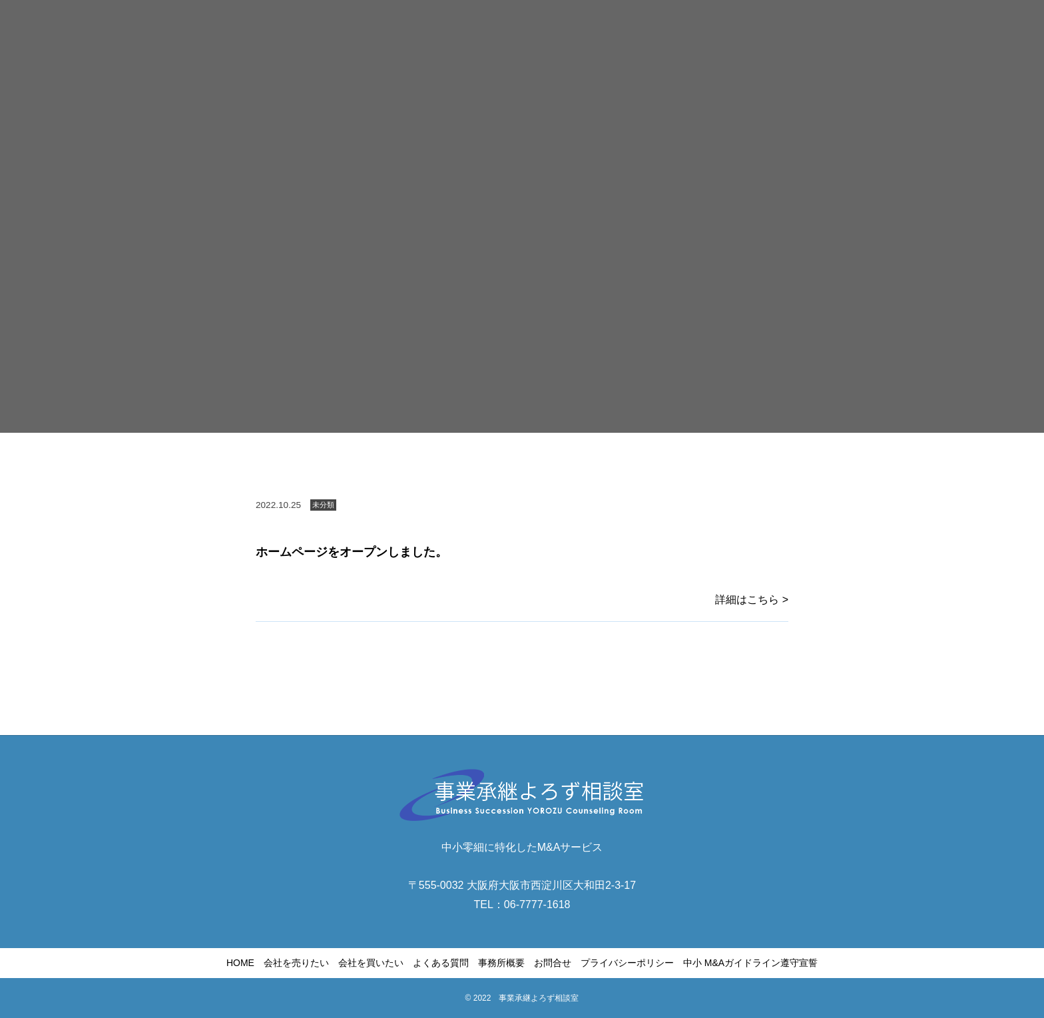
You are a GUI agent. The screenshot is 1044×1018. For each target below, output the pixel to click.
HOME (240, 962)
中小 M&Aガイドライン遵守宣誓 (750, 962)
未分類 (323, 505)
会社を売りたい (296, 962)
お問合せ (552, 962)
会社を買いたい (370, 962)
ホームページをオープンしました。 (351, 552)
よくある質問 (441, 962)
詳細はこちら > (751, 600)
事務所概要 (501, 962)
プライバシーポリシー (627, 962)
